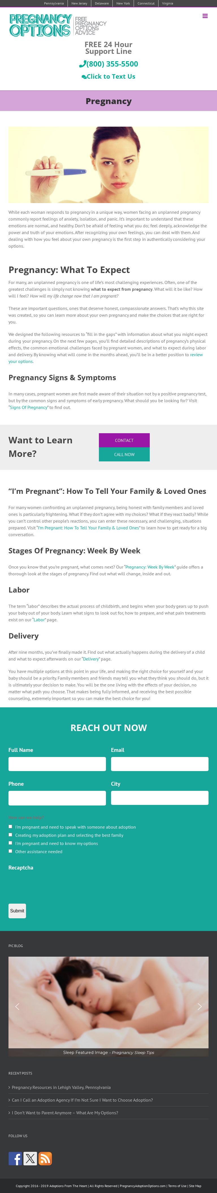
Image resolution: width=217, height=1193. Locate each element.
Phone (16, 783)
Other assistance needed (38, 851)
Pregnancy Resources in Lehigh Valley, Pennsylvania (61, 1087)
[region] (108, 1006)
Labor (39, 619)
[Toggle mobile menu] (206, 16)
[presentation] (51, 886)
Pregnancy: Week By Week (149, 567)
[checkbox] (10, 826)
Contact (124, 440)
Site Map (195, 1186)
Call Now (124, 454)
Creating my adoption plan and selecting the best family (69, 835)
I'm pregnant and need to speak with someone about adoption (75, 827)
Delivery (91, 659)
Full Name (20, 750)
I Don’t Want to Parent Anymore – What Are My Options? (65, 1112)
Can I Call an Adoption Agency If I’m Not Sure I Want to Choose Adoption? (82, 1100)
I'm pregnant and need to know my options (56, 843)
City (115, 783)
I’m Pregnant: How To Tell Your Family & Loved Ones (88, 528)
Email (117, 750)
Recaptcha (20, 867)
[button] (108, 1006)
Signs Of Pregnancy (28, 407)
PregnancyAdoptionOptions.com (143, 1186)
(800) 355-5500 (108, 64)
